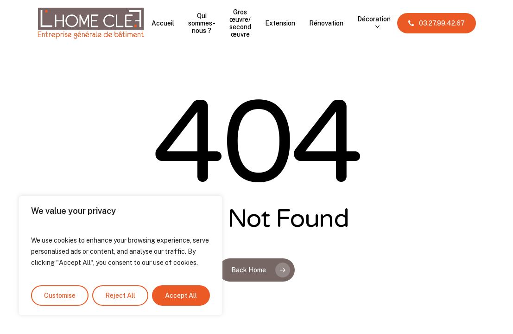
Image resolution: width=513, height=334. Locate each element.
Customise (60, 295)
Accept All (181, 295)
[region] (120, 255)
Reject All (120, 295)
